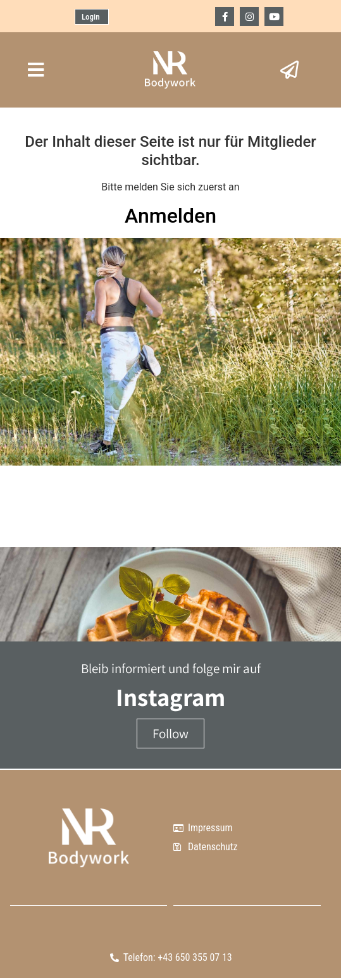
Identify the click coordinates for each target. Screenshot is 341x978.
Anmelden (170, 216)
